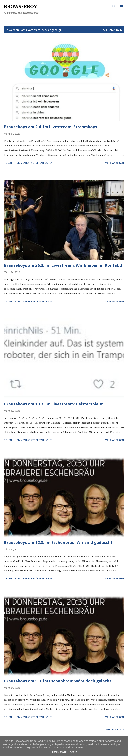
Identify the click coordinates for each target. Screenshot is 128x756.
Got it (73, 752)
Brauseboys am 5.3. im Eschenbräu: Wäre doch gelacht (57, 681)
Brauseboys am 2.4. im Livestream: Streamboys (50, 126)
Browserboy (20, 6)
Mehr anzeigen (114, 162)
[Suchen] (114, 6)
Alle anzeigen (112, 30)
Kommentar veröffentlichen (34, 162)
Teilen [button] (8, 162)
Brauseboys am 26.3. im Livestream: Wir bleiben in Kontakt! (63, 265)
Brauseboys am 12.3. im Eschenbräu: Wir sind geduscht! (59, 542)
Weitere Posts (115, 729)
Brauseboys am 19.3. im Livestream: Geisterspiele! (53, 404)
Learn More (59, 752)
